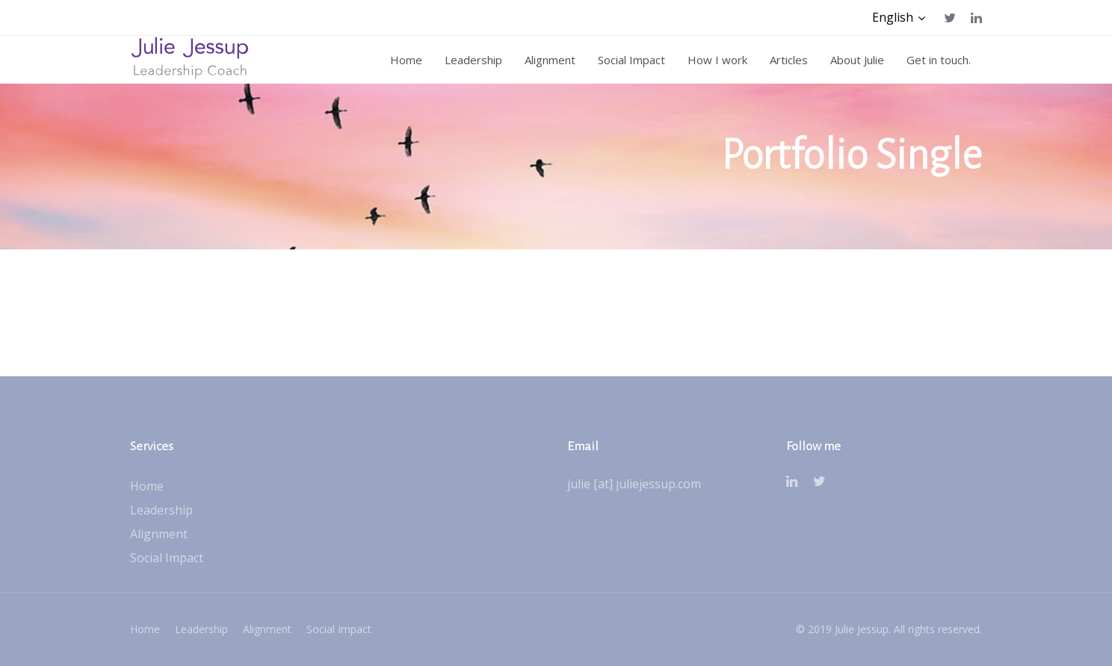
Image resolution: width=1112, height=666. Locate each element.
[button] (898, 17)
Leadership (161, 510)
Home (147, 486)
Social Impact (166, 558)
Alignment (159, 534)
